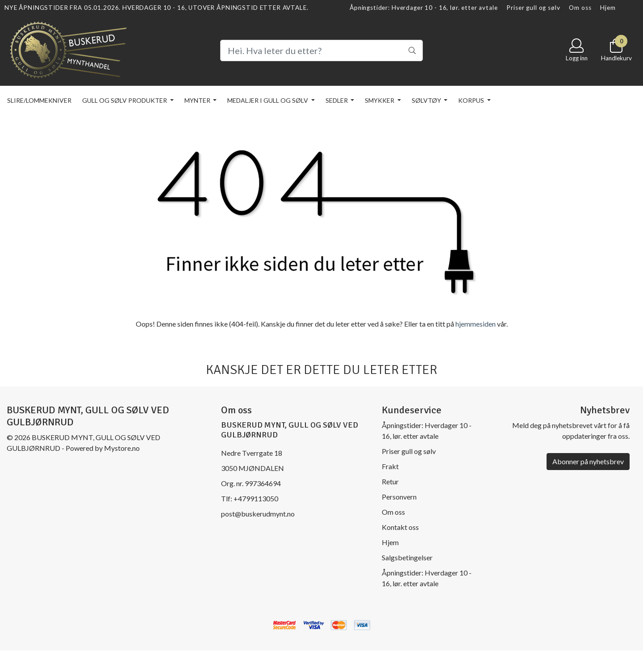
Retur (390, 481)
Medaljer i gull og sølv (268, 100)
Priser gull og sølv (533, 7)
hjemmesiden (475, 323)
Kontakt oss (400, 527)
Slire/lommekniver (39, 100)
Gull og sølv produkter (125, 100)
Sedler (337, 100)
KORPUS (471, 100)
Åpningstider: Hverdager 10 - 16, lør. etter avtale (424, 7)
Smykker (380, 100)
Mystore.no (122, 448)
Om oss (580, 7)
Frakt (390, 466)
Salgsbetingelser (407, 557)
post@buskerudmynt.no (258, 513)
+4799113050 (256, 498)
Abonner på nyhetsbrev (588, 461)
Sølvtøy (427, 100)
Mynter (198, 100)
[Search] (321, 50)
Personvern (399, 496)
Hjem (607, 7)
